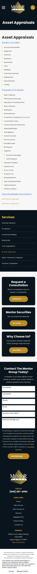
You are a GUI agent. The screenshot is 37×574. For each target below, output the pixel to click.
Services (18, 513)
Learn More (18, 350)
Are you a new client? (11, 413)
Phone (5, 400)
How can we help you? (11, 420)
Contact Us (18, 299)
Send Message (18, 456)
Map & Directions (18, 542)
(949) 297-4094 (18, 491)
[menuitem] (18, 223)
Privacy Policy (18, 521)
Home (18, 501)
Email (5, 407)
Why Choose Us (18, 509)
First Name (7, 387)
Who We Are (18, 505)
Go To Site (18, 323)
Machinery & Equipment (10, 203)
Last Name (7, 394)
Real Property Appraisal (10, 199)
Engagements (18, 517)
